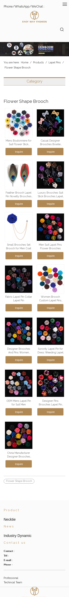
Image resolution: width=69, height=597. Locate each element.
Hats (6, 526)
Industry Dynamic (14, 561)
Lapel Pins (10, 543)
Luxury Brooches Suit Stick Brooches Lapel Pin (50, 194)
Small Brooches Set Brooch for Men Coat (18, 246)
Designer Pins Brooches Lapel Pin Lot (50, 402)
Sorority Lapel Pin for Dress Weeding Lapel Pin (50, 350)
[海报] (34, 49)
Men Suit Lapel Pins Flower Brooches (50, 246)
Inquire (19, 151)
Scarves (8, 530)
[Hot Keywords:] (62, 29)
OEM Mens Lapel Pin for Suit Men (18, 402)
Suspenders (11, 539)
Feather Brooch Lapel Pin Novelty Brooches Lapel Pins (18, 194)
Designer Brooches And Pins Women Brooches (18, 350)
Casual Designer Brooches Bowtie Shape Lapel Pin (50, 142)
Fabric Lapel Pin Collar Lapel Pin (18, 298)
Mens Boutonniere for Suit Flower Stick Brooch (18, 142)
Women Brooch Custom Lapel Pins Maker (50, 298)
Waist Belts (10, 534)
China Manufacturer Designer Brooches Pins (18, 454)
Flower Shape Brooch (19, 481)
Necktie (8, 521)
